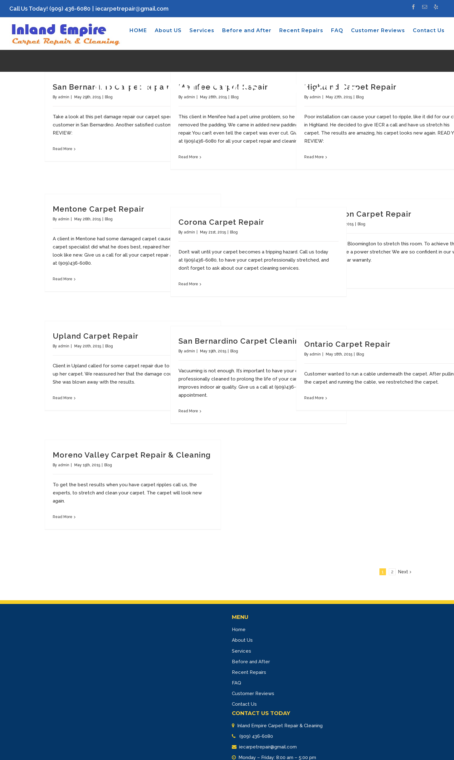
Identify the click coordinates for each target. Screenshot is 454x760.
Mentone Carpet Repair (98, 208)
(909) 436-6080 (255, 736)
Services (241, 651)
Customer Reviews (253, 693)
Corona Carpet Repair (221, 222)
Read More (62, 149)
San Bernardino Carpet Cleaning (241, 341)
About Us (242, 640)
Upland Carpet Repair (96, 336)
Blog (109, 219)
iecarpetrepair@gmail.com (131, 8)
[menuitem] (142, 30)
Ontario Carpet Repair (347, 344)
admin (63, 219)
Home (239, 629)
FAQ (236, 683)
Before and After (251, 661)
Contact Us (244, 704)
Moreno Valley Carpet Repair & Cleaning (132, 454)
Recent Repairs (249, 672)
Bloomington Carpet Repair (358, 213)
